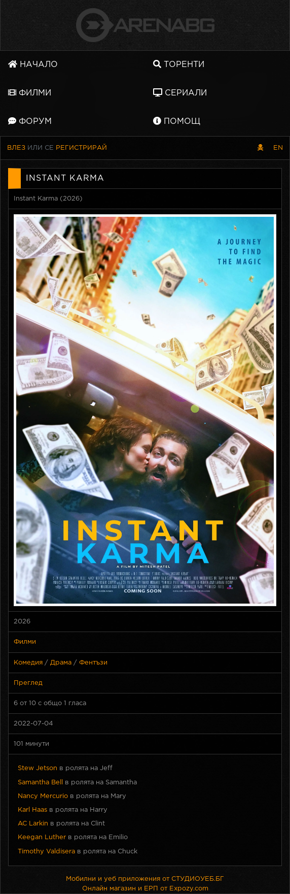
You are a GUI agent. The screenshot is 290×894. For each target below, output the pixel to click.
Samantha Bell (40, 782)
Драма (60, 663)
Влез (16, 148)
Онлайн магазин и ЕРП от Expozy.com (145, 888)
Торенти (178, 64)
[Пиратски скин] (260, 148)
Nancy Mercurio (43, 796)
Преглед (28, 683)
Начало (33, 64)
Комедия (28, 663)
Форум (30, 121)
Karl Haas (32, 810)
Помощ (176, 121)
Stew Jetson (37, 768)
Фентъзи (93, 663)
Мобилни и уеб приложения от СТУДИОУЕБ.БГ (145, 879)
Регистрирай (81, 148)
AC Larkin (33, 823)
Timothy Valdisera (46, 851)
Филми (29, 92)
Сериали (180, 92)
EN (278, 148)
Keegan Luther (42, 837)
